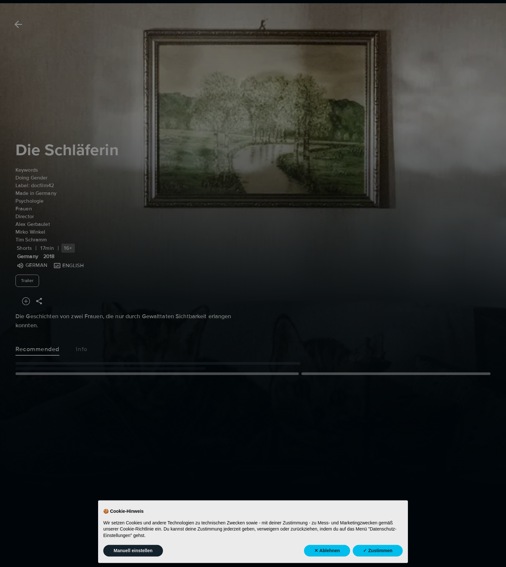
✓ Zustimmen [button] (377, 558)
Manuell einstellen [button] (133, 558)
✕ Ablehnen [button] (327, 558)
